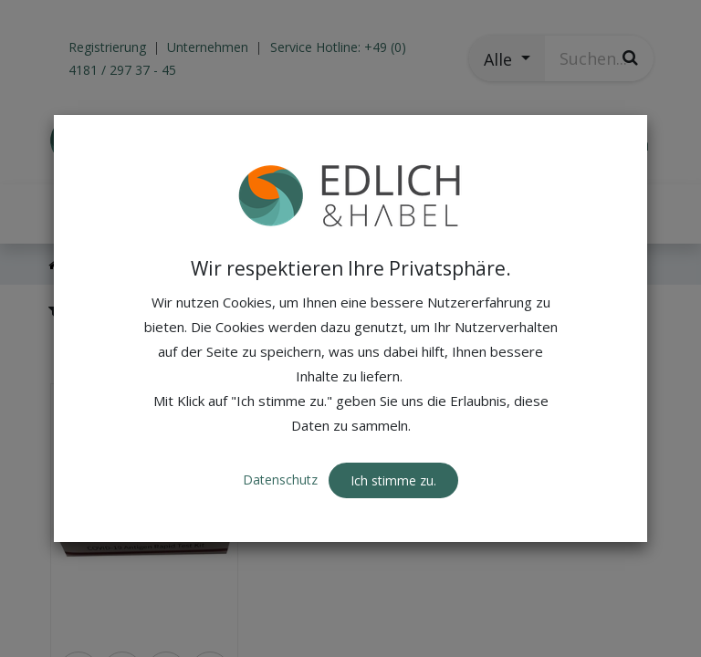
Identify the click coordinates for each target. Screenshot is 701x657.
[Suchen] (630, 58)
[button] (507, 59)
